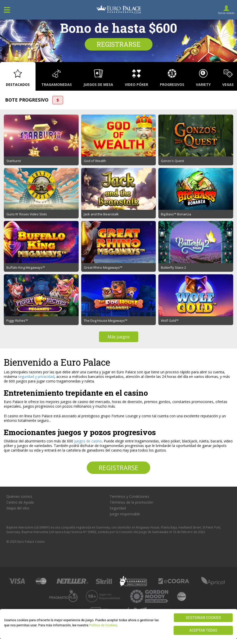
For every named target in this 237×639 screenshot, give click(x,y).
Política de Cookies (103, 625)
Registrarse (119, 44)
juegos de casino (88, 441)
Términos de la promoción (131, 502)
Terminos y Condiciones (129, 496)
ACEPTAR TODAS (203, 630)
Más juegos (119, 337)
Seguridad (118, 508)
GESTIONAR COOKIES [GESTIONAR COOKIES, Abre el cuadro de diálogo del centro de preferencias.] (203, 618)
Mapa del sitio (17, 508)
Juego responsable (125, 514)
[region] (118, 624)
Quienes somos (19, 496)
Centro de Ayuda (20, 502)
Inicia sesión (226, 13)
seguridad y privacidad (36, 376)
